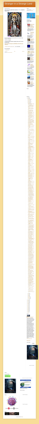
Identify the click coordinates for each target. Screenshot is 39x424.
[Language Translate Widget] (30, 9)
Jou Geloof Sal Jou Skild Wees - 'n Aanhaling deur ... (31, 195)
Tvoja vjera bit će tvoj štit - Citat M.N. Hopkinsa (31, 251)
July (28, 293)
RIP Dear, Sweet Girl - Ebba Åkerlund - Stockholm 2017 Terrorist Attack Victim (32, 58)
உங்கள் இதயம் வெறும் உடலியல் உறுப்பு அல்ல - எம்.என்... (31, 288)
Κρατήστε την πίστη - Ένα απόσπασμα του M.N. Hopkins (30, 178)
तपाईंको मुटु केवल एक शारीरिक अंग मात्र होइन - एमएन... (31, 285)
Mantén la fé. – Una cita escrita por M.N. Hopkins (31, 173)
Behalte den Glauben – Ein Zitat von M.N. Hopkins (30, 185)
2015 (28, 307)
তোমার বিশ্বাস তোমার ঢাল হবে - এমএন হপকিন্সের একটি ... (31, 201)
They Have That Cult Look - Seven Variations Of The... (31, 193)
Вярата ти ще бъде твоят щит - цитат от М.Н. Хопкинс (31, 225)
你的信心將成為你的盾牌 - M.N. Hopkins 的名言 (31, 211)
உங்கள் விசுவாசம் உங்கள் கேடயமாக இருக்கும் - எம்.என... (30, 203)
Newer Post (6, 51)
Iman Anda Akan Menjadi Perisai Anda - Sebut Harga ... (31, 218)
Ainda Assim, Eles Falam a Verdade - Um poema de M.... (30, 108)
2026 (28, 97)
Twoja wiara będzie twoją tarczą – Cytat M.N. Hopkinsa (31, 238)
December (29, 99)
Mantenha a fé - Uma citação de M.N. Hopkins (31, 175)
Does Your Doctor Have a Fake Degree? (32, 71)
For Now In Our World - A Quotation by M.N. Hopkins (31, 119)
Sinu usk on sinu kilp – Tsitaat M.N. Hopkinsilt (31, 239)
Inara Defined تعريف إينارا (30, 111)
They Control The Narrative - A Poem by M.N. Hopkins (31, 267)
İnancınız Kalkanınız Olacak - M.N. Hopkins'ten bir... (31, 197)
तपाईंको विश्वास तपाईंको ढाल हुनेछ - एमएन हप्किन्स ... (31, 200)
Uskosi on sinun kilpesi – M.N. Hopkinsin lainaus (31, 247)
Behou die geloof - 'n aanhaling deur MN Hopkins (31, 122)
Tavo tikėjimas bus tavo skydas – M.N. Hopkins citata (31, 242)
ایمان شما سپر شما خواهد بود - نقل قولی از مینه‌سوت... (31, 206)
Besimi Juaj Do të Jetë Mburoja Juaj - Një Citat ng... (31, 231)
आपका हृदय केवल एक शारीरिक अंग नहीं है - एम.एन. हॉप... (31, 283)
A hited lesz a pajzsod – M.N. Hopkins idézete (31, 237)
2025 (28, 98)
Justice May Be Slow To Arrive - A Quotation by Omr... (31, 190)
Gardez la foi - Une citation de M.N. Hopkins (31, 184)
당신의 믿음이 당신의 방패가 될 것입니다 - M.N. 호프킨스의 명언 (31, 213)
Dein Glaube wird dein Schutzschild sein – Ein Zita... (30, 263)
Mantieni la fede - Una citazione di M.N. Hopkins (31, 181)
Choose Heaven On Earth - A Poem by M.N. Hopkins (31, 279)
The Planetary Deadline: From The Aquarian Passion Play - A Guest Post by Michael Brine (32, 46)
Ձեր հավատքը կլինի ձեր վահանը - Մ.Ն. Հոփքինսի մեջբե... (31, 229)
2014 (28, 308)
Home (14, 51)
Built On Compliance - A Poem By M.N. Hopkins (31, 272)
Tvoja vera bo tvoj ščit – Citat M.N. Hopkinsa (31, 235)
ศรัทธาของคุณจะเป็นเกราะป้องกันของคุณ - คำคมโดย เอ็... (31, 216)
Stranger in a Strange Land (18, 3)
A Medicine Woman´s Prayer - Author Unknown (31, 113)
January (29, 298)
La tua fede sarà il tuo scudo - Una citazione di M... (31, 258)
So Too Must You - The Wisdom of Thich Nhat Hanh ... (31, 115)
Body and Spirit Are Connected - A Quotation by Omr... (31, 105)
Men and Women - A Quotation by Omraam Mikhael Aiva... (31, 121)
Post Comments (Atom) (9, 52)
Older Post (23, 51)
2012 (28, 310)
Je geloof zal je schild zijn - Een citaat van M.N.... (31, 264)
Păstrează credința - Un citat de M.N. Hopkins (31, 149)
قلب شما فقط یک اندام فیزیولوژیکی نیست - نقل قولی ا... (31, 291)
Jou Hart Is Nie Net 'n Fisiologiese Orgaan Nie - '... (31, 280)
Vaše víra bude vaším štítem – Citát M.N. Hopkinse (31, 232)
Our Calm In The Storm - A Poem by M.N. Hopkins (30, 277)
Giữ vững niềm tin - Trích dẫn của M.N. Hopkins (31, 139)
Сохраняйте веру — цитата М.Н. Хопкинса (31, 150)
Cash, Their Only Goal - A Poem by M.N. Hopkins (30, 270)
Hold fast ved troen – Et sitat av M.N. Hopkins (31, 170)
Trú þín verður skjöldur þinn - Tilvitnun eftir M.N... (31, 250)
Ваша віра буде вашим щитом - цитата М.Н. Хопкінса (31, 226)
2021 (28, 302)
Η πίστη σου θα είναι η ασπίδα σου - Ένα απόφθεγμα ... (31, 257)
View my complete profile (29, 338)
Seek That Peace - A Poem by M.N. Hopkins (32, 76)
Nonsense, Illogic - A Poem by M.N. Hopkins (31, 273)
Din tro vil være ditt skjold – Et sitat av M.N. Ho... (31, 248)
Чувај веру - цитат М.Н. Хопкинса (30, 145)
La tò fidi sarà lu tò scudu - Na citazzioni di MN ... (31, 260)
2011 (28, 311)
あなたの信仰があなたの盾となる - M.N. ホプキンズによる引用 (31, 209)
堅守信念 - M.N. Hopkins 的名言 (31, 136)
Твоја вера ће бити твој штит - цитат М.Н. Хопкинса (31, 227)
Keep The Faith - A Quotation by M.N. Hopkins (31, 188)
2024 (28, 299)
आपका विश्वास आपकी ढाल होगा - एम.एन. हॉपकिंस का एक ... (30, 198)
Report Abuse (28, 340)
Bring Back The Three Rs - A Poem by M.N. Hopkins (31, 266)
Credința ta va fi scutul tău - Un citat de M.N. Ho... (31, 221)
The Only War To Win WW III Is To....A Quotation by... (31, 191)
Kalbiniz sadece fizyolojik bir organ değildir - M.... (31, 282)
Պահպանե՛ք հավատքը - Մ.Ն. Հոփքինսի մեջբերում (31, 146)
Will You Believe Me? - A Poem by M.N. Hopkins (31, 103)
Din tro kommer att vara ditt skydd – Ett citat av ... (30, 244)
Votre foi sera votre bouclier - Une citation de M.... (31, 261)
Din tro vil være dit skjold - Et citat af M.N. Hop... (31, 245)
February (29, 297)
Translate (31, 10)
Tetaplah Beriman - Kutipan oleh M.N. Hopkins (30, 143)
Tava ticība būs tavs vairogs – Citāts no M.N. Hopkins (31, 241)
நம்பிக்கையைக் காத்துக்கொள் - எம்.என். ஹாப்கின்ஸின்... (31, 129)
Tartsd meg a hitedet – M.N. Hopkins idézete (30, 159)
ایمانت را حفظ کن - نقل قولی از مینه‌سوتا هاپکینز (31, 132)
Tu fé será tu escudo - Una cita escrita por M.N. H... (31, 252)
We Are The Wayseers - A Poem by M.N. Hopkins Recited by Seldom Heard (32, 65)
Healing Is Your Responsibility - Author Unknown (31, 116)
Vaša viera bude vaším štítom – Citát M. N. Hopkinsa (31, 234)
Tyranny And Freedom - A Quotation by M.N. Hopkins (31, 275)
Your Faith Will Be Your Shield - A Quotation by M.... (31, 276)
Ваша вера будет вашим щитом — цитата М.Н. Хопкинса (30, 223)
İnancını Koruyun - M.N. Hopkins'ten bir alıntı (30, 124)
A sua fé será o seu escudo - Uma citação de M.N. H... (31, 254)
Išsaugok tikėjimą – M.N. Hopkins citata (30, 165)
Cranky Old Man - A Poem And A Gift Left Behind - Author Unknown (32, 40)
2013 (28, 309)
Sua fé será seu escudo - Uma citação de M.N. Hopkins (31, 255)
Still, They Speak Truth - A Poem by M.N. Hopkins (30, 110)
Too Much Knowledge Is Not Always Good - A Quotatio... (31, 194)
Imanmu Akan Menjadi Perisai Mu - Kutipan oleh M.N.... (31, 220)
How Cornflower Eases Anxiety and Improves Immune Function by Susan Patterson (32, 52)
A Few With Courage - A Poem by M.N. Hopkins (31, 112)
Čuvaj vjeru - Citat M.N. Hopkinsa (30, 180)
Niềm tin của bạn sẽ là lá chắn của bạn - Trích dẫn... (31, 214)
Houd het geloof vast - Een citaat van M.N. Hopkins (30, 187)
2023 (28, 300)
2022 (28, 301)
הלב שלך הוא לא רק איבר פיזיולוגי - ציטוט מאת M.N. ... (31, 289)
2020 (28, 303)
